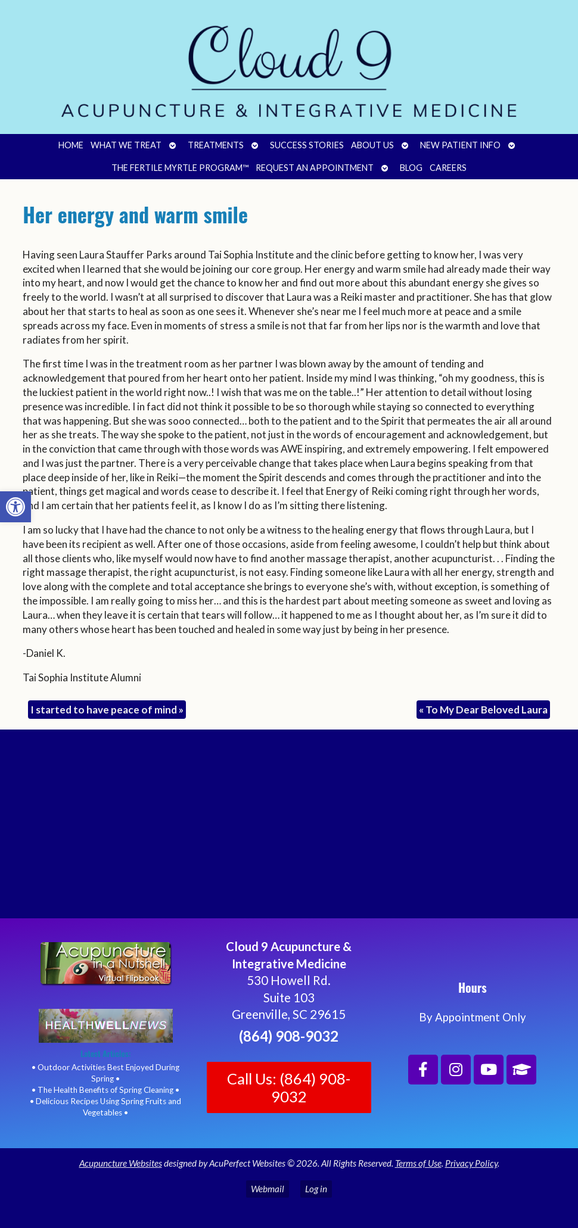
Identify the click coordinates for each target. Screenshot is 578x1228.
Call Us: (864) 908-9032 (288, 1087)
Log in (316, 1188)
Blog (411, 168)
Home (70, 145)
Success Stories (307, 145)
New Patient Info (460, 145)
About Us (372, 145)
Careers (448, 168)
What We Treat (126, 145)
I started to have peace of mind (107, 709)
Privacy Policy (471, 1163)
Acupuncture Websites (120, 1163)
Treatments (216, 145)
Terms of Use (418, 1163)
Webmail (267, 1188)
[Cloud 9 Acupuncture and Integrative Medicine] (289, 829)
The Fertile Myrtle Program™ (179, 168)
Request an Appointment (315, 168)
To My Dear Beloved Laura (483, 709)
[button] (15, 506)
